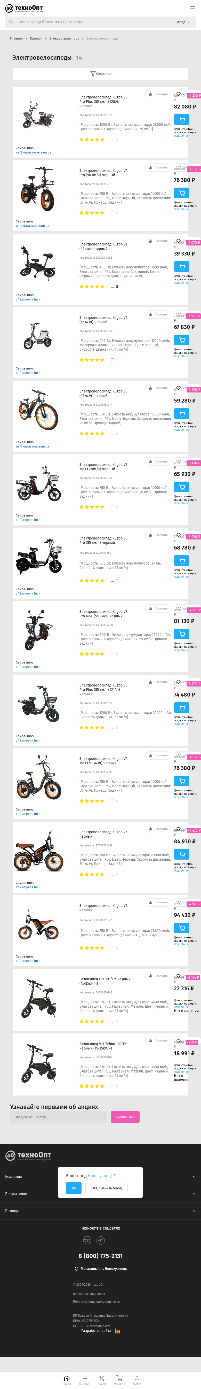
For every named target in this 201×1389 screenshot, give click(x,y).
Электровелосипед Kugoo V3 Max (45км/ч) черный (103, 466)
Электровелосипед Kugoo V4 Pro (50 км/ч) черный (103, 172)
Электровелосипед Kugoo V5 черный (103, 834)
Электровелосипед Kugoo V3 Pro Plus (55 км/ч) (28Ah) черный (103, 101)
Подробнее (181, 135)
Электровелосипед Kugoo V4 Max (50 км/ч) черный (103, 761)
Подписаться (125, 1117)
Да (74, 1188)
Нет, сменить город (106, 1188)
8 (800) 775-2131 (100, 1256)
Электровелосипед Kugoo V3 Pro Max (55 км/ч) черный (103, 613)
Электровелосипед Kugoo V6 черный (103, 908)
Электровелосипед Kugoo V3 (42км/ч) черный (103, 393)
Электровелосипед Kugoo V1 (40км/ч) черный (103, 246)
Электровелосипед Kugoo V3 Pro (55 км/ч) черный (103, 540)
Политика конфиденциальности (96, 1301)
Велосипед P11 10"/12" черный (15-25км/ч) (105, 981)
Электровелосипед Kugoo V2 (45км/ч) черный (103, 319)
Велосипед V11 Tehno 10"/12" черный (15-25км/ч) (103, 1046)
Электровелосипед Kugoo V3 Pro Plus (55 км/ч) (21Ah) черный (103, 689)
